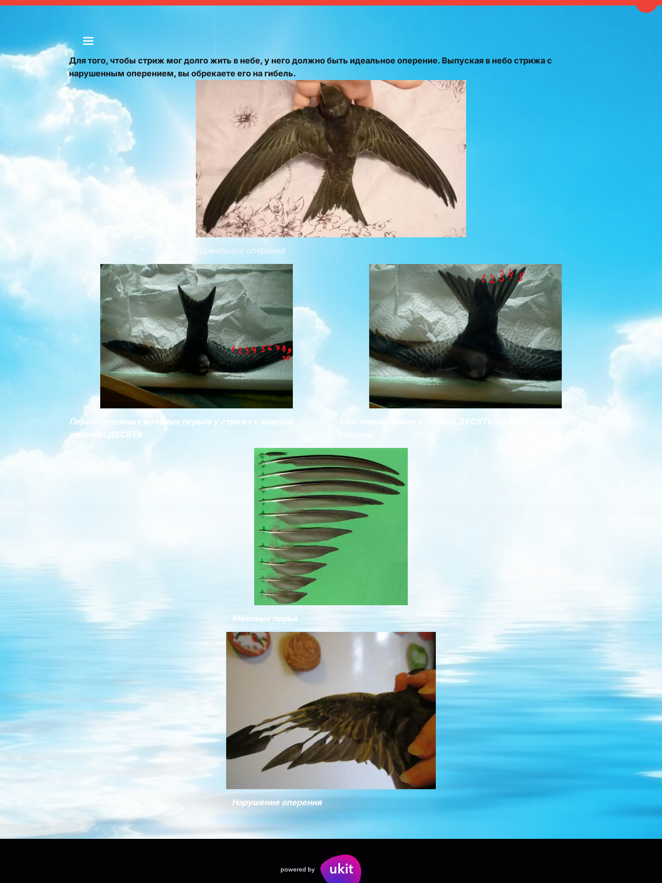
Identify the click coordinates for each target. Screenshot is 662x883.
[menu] (88, 41)
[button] (88, 41)
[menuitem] (88, 41)
